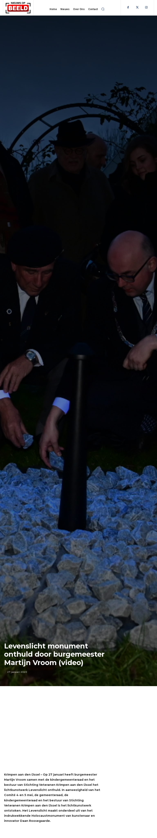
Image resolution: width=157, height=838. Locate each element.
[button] (103, 9)
